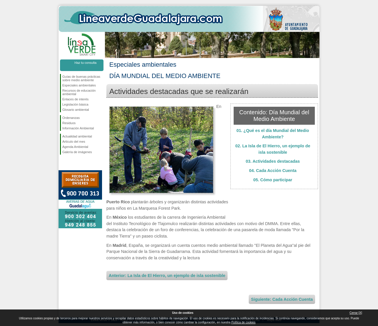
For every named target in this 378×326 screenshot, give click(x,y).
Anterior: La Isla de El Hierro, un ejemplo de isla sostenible (167, 275)
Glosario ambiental (75, 109)
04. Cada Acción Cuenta (272, 170)
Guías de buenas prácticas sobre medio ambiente (81, 78)
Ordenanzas (71, 117)
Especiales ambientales (79, 85)
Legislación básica (75, 104)
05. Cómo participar (272, 180)
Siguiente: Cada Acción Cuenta (282, 299)
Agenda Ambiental (75, 146)
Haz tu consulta (85, 62)
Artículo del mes (73, 141)
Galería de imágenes (77, 152)
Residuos (69, 123)
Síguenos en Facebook (63, 163)
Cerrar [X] (356, 312)
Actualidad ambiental (77, 136)
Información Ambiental (78, 128)
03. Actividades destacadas (273, 161)
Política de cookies (243, 322)
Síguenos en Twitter (73, 163)
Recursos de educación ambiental (79, 92)
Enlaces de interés (75, 99)
